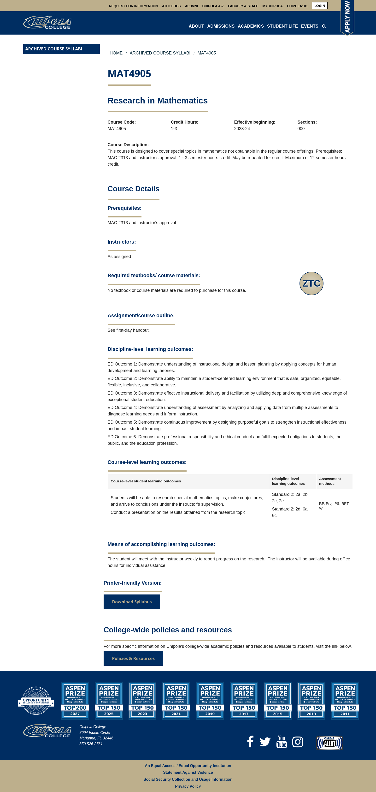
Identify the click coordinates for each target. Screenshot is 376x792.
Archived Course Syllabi (53, 49)
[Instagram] (297, 741)
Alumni (191, 6)
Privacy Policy (188, 786)
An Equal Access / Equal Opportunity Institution (188, 766)
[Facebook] (250, 741)
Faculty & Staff (243, 6)
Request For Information (133, 6)
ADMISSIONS (221, 26)
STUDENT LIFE (282, 26)
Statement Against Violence (188, 772)
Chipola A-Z (213, 6)
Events (309, 26)
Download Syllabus (132, 602)
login (319, 5)
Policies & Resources (133, 658)
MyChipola (272, 6)
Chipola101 (297, 6)
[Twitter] (265, 741)
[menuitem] (320, 5)
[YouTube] (281, 741)
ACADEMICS (251, 26)
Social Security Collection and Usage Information (188, 779)
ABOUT (196, 26)
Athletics (171, 6)
